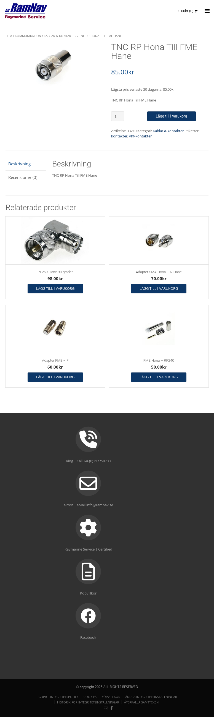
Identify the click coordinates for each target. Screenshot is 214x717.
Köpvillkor (110, 697)
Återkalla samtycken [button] (141, 702)
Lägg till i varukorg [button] (55, 288)
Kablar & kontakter (60, 36)
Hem (9, 36)
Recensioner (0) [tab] (22, 177)
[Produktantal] (117, 116)
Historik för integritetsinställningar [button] (88, 702)
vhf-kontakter (140, 136)
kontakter (119, 136)
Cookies (90, 697)
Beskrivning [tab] (19, 163)
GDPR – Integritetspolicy (59, 697)
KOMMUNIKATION (28, 36)
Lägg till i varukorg (171, 116)
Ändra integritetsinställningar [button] (151, 697)
